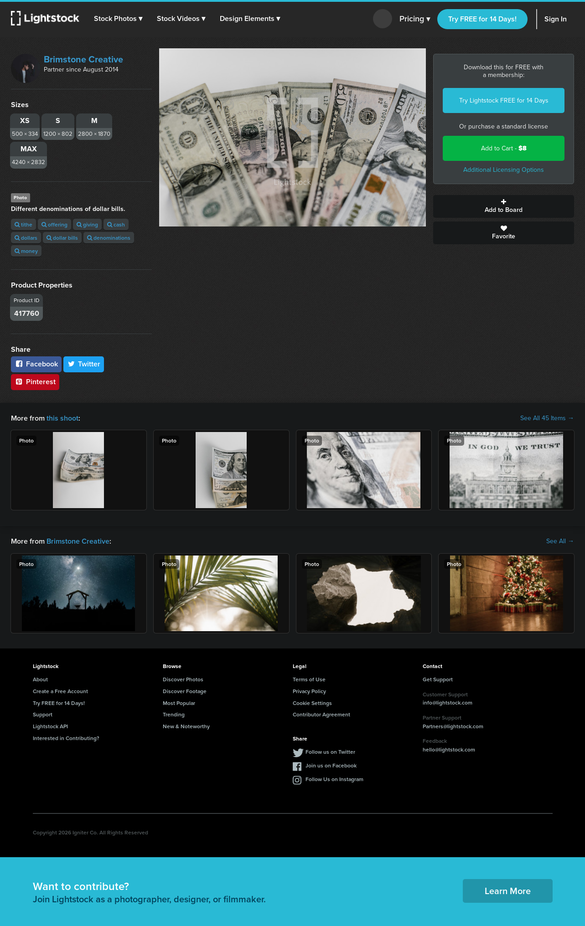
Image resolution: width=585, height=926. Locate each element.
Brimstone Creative (83, 59)
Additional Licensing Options (503, 170)
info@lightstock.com (447, 702)
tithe (23, 224)
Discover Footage (185, 691)
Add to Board (503, 206)
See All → (560, 541)
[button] (118, 19)
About (40, 679)
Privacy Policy (309, 691)
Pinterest (35, 381)
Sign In (555, 19)
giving (87, 224)
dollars (26, 238)
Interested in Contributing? (66, 738)
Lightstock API (50, 726)
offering (54, 224)
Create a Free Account (60, 691)
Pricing (414, 19)
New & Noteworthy (186, 726)
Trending (174, 714)
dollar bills (62, 238)
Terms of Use (309, 679)
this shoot (62, 418)
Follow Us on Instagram (334, 779)
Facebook (36, 364)
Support (42, 714)
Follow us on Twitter (330, 752)
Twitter (84, 364)
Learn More (508, 890)
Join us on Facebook (331, 765)
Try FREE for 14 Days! (482, 19)
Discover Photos (183, 679)
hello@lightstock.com (449, 749)
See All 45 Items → (547, 418)
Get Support (438, 679)
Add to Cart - (504, 148)
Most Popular (179, 703)
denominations (108, 238)
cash (116, 224)
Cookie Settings (312, 703)
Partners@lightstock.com (453, 726)
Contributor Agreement (321, 714)
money (26, 251)
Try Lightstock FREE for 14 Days (504, 100)
